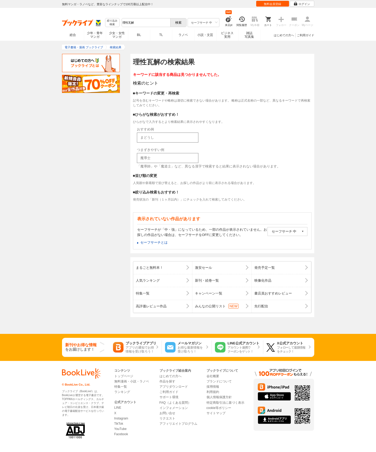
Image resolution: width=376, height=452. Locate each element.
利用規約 (213, 392)
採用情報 (213, 386)
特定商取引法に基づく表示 (225, 402)
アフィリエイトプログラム (178, 423)
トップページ (123, 376)
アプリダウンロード (173, 386)
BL (139, 35)
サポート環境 (168, 397)
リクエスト (167, 418)
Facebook (121, 434)
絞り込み (112, 22)
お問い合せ (167, 413)
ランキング (122, 392)
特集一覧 (120, 386)
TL (161, 35)
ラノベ (183, 35)
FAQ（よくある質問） (175, 402)
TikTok (118, 423)
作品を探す (167, 381)
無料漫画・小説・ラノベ (131, 381)
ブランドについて (219, 381)
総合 (73, 35)
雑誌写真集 (249, 35)
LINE (117, 407)
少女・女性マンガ (117, 35)
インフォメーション (173, 408)
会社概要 (213, 376)
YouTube (120, 429)
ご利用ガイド (305, 35)
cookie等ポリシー (219, 408)
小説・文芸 (205, 35)
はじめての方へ (284, 35)
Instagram (121, 418)
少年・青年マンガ (95, 35)
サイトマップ (216, 413)
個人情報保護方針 (219, 397)
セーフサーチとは (154, 242)
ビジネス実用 (227, 35)
